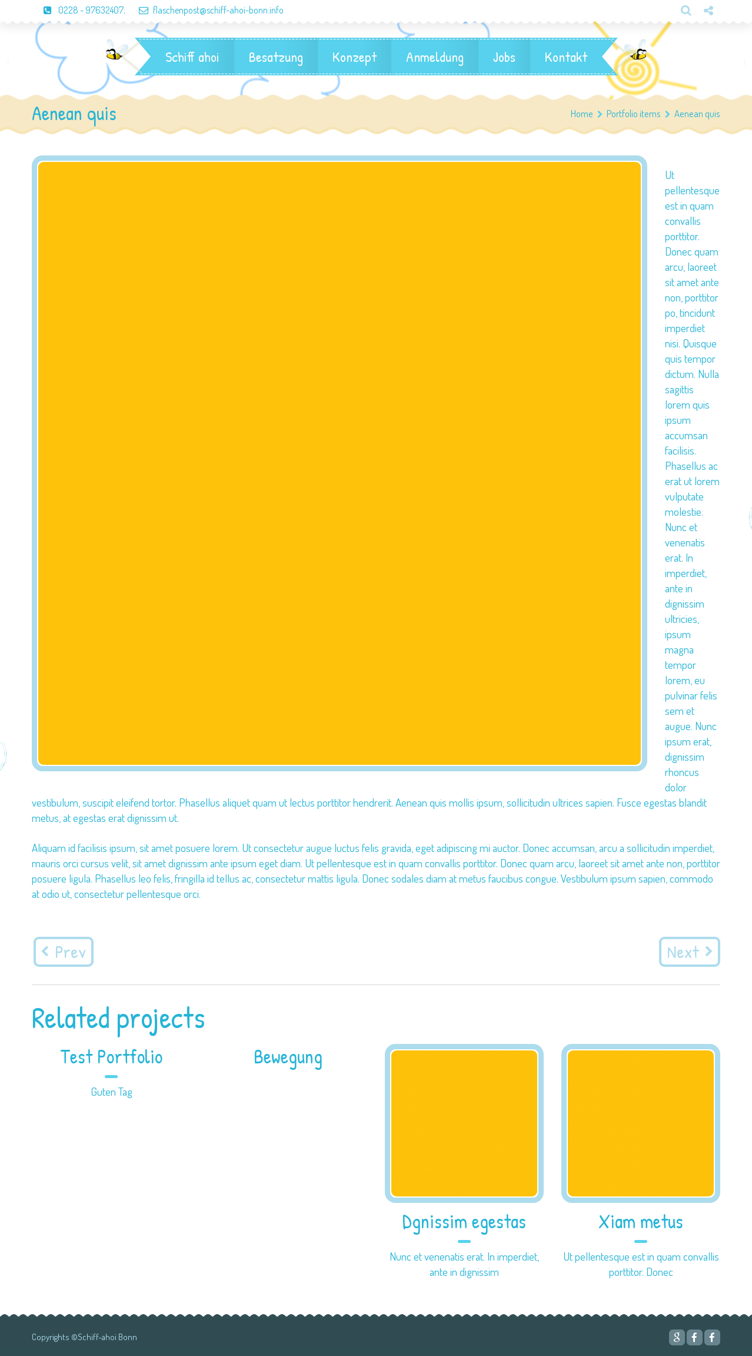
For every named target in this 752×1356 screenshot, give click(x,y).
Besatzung (276, 56)
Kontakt (566, 56)
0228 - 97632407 (78, 10)
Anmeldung (434, 56)
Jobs (504, 56)
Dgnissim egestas (464, 1221)
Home (582, 113)
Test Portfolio (111, 1056)
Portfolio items (638, 113)
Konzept (354, 56)
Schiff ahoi (192, 56)
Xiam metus (640, 1221)
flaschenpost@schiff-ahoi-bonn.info (205, 10)
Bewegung (288, 1056)
